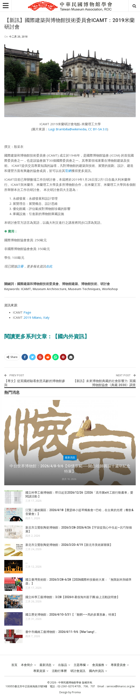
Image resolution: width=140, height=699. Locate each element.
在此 (49, 266)
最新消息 (70, 457)
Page (27, 312)
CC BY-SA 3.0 (97, 129)
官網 (68, 171)
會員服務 (98, 665)
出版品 (62, 665)
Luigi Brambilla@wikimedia (67, 129)
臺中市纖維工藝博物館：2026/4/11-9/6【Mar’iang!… (60, 632)
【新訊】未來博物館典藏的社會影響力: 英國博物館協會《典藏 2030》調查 (104, 383)
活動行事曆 (59, 671)
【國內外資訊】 (71, 336)
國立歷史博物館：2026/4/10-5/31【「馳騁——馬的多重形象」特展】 (71, 614)
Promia (76, 692)
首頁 (14, 665)
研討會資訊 (77, 671)
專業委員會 (118, 665)
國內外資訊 (96, 671)
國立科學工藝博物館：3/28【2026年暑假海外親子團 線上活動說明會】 (72, 597)
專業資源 (39, 671)
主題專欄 (80, 665)
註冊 (20, 266)
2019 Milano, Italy (36, 317)
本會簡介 (27, 665)
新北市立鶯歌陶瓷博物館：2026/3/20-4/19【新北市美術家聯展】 (69, 544)
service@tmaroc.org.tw (120, 686)
